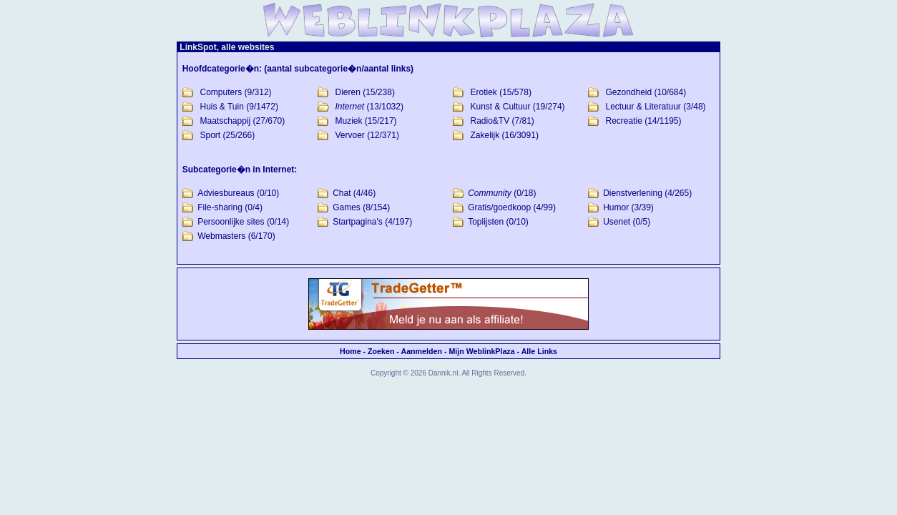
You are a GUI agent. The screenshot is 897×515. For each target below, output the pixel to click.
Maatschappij (225, 121)
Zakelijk (484, 135)
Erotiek (483, 92)
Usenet (616, 222)
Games (347, 207)
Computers (221, 92)
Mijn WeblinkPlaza (481, 351)
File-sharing (219, 207)
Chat (342, 193)
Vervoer (350, 135)
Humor (616, 207)
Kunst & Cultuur (500, 107)
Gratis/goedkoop (499, 207)
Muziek (349, 121)
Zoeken (381, 351)
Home (350, 351)
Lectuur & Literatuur (642, 107)
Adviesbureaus (225, 193)
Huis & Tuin (222, 107)
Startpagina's (358, 222)
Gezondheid (628, 92)
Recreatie (623, 121)
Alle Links (539, 351)
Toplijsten (486, 222)
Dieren (348, 92)
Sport (210, 135)
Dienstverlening (632, 193)
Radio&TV (489, 121)
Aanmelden (421, 351)
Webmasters (221, 236)
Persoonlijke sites (230, 222)
